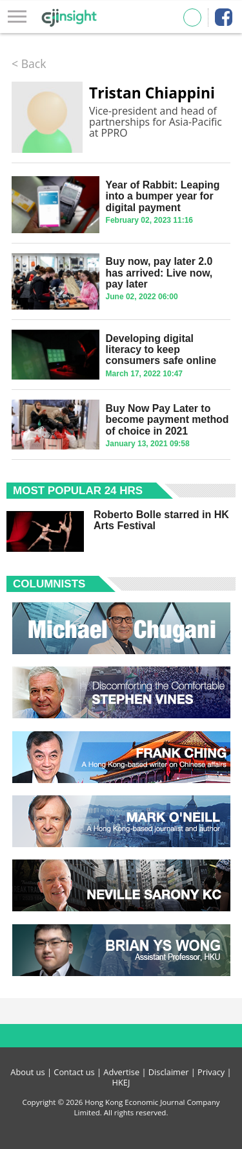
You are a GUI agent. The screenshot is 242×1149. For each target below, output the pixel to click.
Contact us (74, 1072)
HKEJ (121, 1082)
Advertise (121, 1072)
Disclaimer (168, 1072)
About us (27, 1072)
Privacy (211, 1072)
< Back (29, 63)
